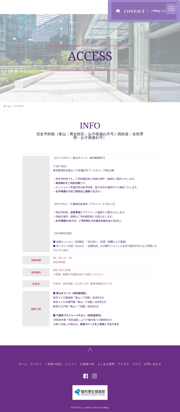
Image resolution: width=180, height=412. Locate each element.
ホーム (7, 106)
